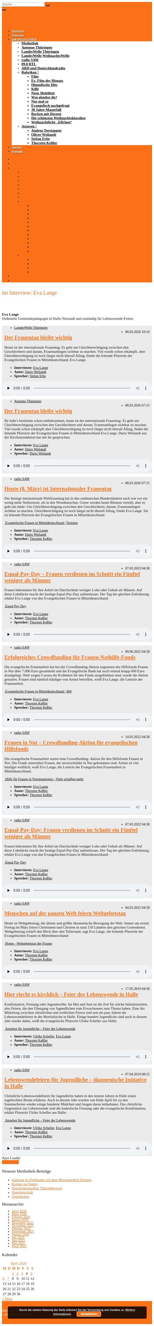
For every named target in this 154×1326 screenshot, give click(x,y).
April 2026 (19, 1211)
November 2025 (23, 1226)
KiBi (35, 89)
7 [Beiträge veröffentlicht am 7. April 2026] (8, 1279)
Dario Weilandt (35, 372)
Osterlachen (20, 1196)
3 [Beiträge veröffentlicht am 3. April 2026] (22, 1273)
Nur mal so (40, 101)
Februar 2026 (21, 1217)
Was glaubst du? (44, 97)
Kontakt (17, 151)
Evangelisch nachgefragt (50, 105)
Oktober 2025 (21, 1228)
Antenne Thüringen (36, 47)
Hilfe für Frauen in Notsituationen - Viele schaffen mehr (43, 779)
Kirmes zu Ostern (25, 1184)
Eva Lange (40, 368)
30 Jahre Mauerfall (46, 110)
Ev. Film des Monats (47, 81)
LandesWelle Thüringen (40, 51)
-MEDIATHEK (24, 39)
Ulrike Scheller (43, 1036)
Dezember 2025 (22, 1223)
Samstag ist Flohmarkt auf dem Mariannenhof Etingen (52, 1180)
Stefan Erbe (40, 139)
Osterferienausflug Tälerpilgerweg (37, 1188)
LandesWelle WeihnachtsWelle (45, 56)
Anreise (17, 147)
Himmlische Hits (44, 85)
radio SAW (30, 60)
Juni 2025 (18, 1240)
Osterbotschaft (22, 1192)
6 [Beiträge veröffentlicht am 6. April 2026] (4, 1279)
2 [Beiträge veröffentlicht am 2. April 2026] (18, 1273)
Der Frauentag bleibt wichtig (38, 337)
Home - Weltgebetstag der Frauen (28, 943)
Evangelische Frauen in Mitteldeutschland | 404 (38, 691)
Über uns (18, 35)
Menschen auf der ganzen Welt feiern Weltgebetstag (65, 913)
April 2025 (19, 1246)
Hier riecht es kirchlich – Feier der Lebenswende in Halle (71, 994)
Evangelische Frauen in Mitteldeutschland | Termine (41, 523)
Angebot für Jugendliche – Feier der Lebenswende (39, 1029)
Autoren (27, 126)
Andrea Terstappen (46, 130)
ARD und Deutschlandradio (43, 68)
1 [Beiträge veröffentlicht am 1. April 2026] (13, 1273)
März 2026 (19, 1214)
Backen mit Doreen (46, 114)
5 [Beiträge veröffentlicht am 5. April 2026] (31, 1273)
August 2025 (20, 1234)
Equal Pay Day (15, 606)
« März (7, 1299)
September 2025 (23, 1231)
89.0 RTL (28, 64)
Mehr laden (10, 1162)
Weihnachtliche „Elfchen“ (51, 122)
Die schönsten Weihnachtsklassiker (58, 118)
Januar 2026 (20, 1220)
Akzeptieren (89, 1314)
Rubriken (29, 72)
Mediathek (29, 43)
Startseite (18, 31)
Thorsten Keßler (44, 143)
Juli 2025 (18, 1237)
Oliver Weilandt (43, 135)
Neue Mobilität (43, 93)
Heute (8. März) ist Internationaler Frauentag (58, 489)
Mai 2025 (18, 1243)
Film (35, 76)
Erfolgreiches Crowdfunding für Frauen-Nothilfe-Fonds (69, 657)
